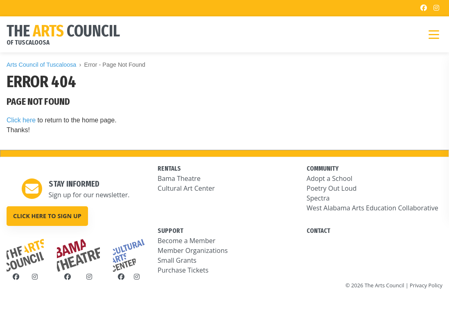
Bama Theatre (179, 178)
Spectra (318, 198)
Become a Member (186, 240)
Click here (21, 120)
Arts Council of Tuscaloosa (41, 64)
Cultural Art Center (186, 188)
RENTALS (169, 168)
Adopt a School (329, 178)
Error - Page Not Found (115, 64)
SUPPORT (170, 231)
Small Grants (177, 260)
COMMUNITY (322, 168)
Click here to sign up (47, 216)
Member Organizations (193, 250)
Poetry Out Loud (331, 188)
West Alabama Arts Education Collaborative (372, 207)
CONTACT (318, 231)
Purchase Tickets (183, 270)
